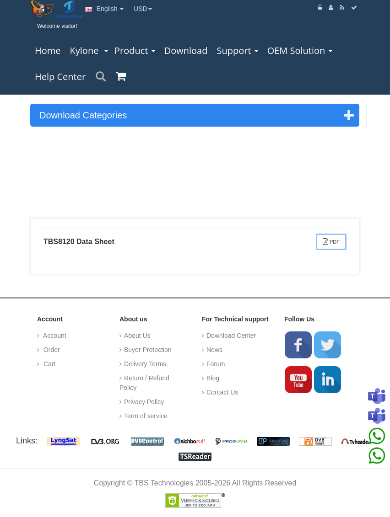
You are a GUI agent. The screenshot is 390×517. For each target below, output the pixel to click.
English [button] (104, 8)
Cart (48, 364)
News (214, 349)
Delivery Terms (145, 364)
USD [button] (143, 8)
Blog (212, 378)
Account (54, 335)
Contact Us (222, 392)
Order (51, 349)
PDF (331, 241)
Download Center (231, 335)
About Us (137, 335)
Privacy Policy (144, 401)
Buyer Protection (148, 349)
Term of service (146, 416)
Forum (215, 364)
